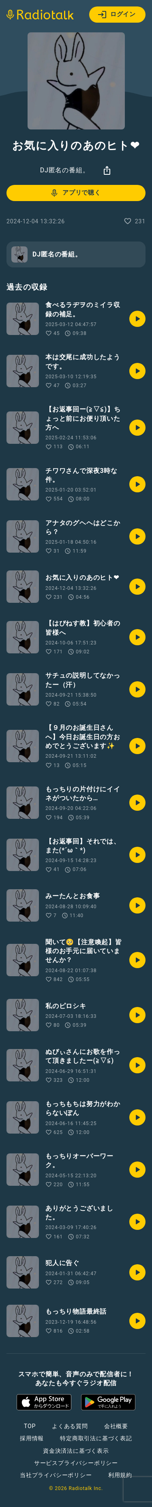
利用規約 (120, 1475)
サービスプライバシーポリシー (76, 1463)
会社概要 (116, 1426)
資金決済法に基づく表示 (76, 1451)
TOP (30, 1426)
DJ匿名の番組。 (65, 170)
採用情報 (32, 1438)
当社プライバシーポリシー (56, 1475)
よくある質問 (70, 1426)
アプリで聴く (75, 193)
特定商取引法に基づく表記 (96, 1438)
